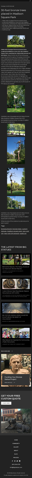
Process (16, 457)
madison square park (14, 231)
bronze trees (16, 229)
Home (16, 440)
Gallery (16, 447)
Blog (16, 454)
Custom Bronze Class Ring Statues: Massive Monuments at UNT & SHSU (15, 292)
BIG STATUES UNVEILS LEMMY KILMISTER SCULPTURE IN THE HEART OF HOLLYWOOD (15, 317)
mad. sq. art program (8, 83)
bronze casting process (24, 70)
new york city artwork (11, 233)
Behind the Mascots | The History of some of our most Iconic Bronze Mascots (15, 267)
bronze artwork (6, 229)
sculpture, (19, 78)
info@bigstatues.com (16, 467)
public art (23, 233)
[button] (30, 0)
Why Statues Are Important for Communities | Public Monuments (16, 341)
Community (16, 443)
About (16, 450)
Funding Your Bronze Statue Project (13, 378)
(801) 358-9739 (16, 464)
